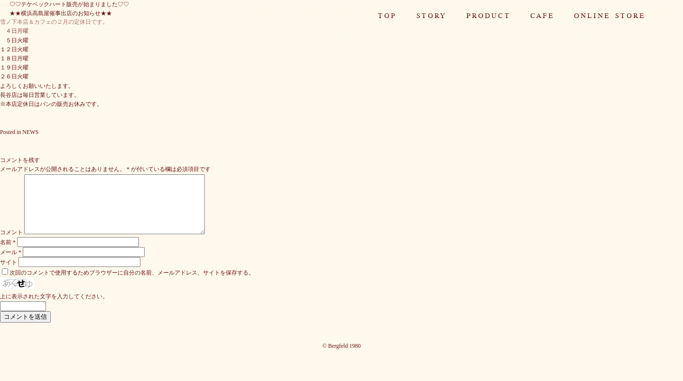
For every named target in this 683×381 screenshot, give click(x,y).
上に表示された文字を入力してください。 (54, 308)
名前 (8, 253)
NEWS (30, 132)
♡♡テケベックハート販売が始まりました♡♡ (69, 4)
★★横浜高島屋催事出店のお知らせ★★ (60, 13)
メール (10, 263)
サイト (8, 273)
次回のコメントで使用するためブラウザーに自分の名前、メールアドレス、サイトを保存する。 (131, 284)
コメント (11, 243)
